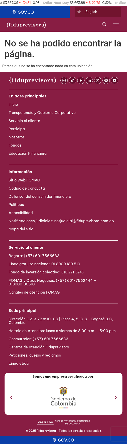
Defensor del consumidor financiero (40, 196)
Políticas (16, 204)
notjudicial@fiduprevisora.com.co (84, 221)
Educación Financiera (28, 153)
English (91, 12)
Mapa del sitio (21, 229)
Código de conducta (27, 188)
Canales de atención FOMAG (35, 292)
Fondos (15, 145)
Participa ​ (17, 129)
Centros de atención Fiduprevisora (39, 347)
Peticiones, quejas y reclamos (35, 355)
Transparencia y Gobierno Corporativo (42, 112)
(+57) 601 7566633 (42, 255)
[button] (11, 397)
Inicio (13, 104)
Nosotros (17, 137)
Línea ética (19, 363)
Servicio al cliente (24, 120)
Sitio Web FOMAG (24, 180)
